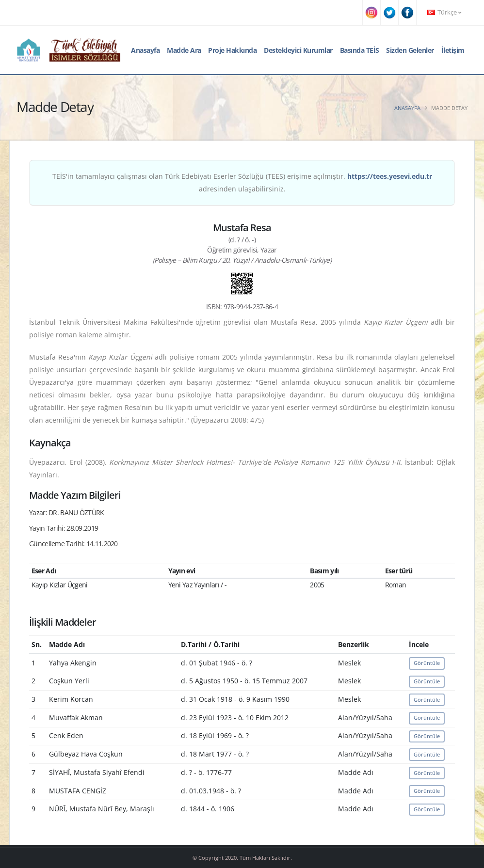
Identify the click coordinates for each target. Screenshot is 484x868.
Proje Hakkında (232, 50)
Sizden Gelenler (410, 50)
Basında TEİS (359, 50)
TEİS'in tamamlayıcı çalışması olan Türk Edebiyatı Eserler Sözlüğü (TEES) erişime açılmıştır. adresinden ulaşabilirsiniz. (242, 182)
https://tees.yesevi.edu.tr (389, 176)
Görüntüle (427, 662)
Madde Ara (184, 50)
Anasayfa (145, 50)
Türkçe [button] (444, 12)
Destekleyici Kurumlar (298, 50)
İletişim (453, 50)
